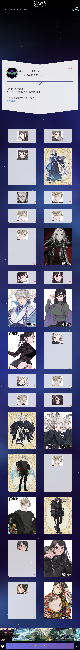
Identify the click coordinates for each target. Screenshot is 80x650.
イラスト (19, 9)
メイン (5, 9)
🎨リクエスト (40, 645)
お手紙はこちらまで (31, 75)
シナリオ (12, 9)
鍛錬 (25, 9)
